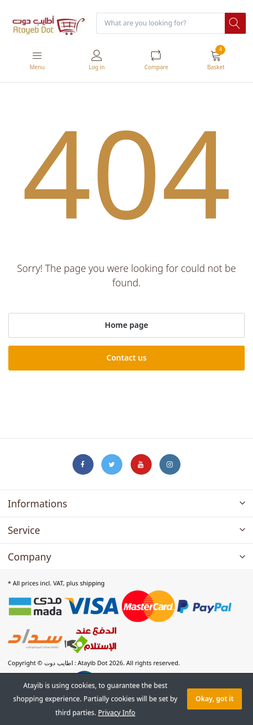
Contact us (126, 357)
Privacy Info (116, 712)
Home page (126, 325)
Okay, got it (214, 698)
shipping (92, 583)
